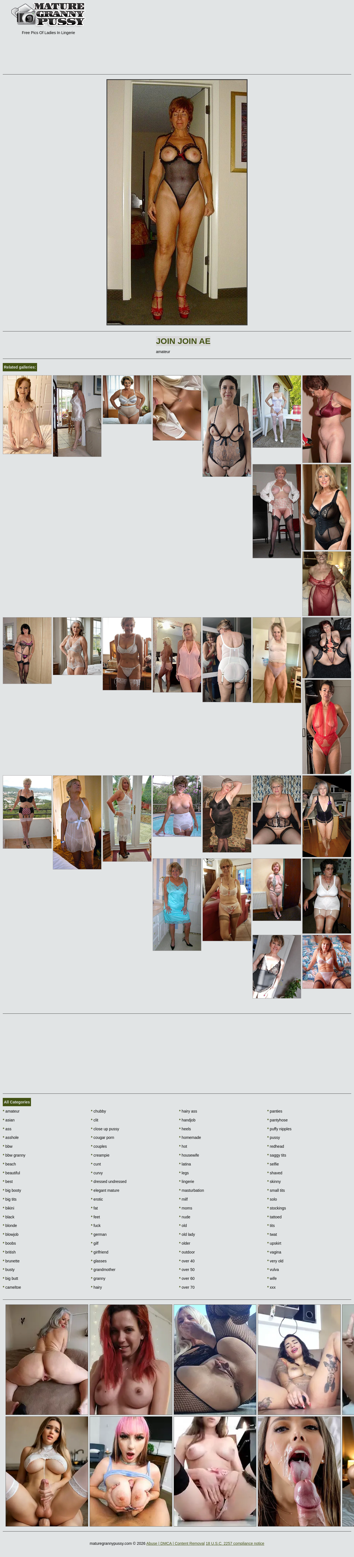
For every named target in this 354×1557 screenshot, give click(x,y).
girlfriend (99, 1252)
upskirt (274, 1243)
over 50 (187, 1269)
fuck (96, 1225)
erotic (97, 1199)
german (99, 1234)
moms (185, 1208)
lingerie (186, 1181)
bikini (8, 1208)
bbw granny (14, 1155)
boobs (9, 1243)
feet (95, 1217)
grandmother (103, 1269)
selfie (273, 1164)
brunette (11, 1261)
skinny (274, 1181)
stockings (276, 1208)
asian (9, 1120)
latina (185, 1164)
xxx (271, 1287)
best (8, 1181)
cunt (96, 1164)
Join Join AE (183, 341)
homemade (190, 1137)
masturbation (191, 1190)
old (183, 1225)
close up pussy (105, 1129)
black (8, 1217)
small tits (276, 1190)
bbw (7, 1146)
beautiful (11, 1173)
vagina (274, 1252)
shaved (274, 1173)
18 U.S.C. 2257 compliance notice (235, 1543)
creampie (100, 1155)
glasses (99, 1261)
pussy (273, 1137)
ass (7, 1129)
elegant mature (105, 1190)
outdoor (187, 1252)
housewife (189, 1155)
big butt (10, 1278)
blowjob (11, 1234)
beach (9, 1164)
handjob (187, 1120)
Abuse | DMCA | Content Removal (175, 1543)
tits (271, 1225)
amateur (11, 1111)
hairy (96, 1287)
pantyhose (277, 1120)
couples (99, 1146)
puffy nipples (279, 1129)
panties (274, 1111)
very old (275, 1261)
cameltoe (12, 1287)
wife (272, 1278)
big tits (10, 1199)
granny (98, 1278)
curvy (97, 1173)
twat (272, 1234)
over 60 (187, 1278)
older (184, 1243)
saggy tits (276, 1155)
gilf (94, 1243)
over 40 (187, 1261)
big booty (12, 1190)
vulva (273, 1269)
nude (185, 1217)
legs (184, 1173)
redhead (275, 1146)
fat (94, 1208)
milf (183, 1199)
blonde (10, 1225)
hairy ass (188, 1111)
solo (272, 1199)
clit (94, 1120)
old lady (187, 1234)
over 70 (187, 1287)
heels (185, 1129)
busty (9, 1269)
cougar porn (102, 1137)
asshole (11, 1137)
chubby (98, 1111)
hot (183, 1146)
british (9, 1252)
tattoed (274, 1217)
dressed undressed (108, 1181)
